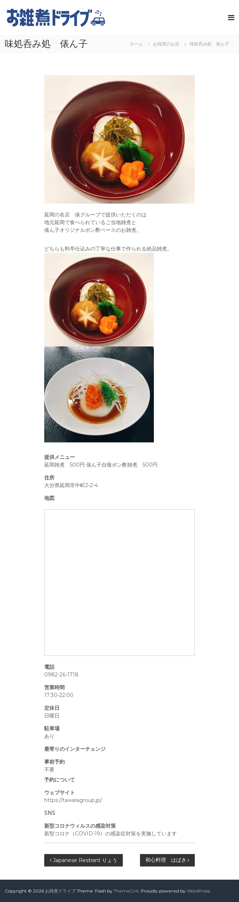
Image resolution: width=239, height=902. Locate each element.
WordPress (198, 891)
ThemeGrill (126, 891)
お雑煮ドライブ (60, 891)
